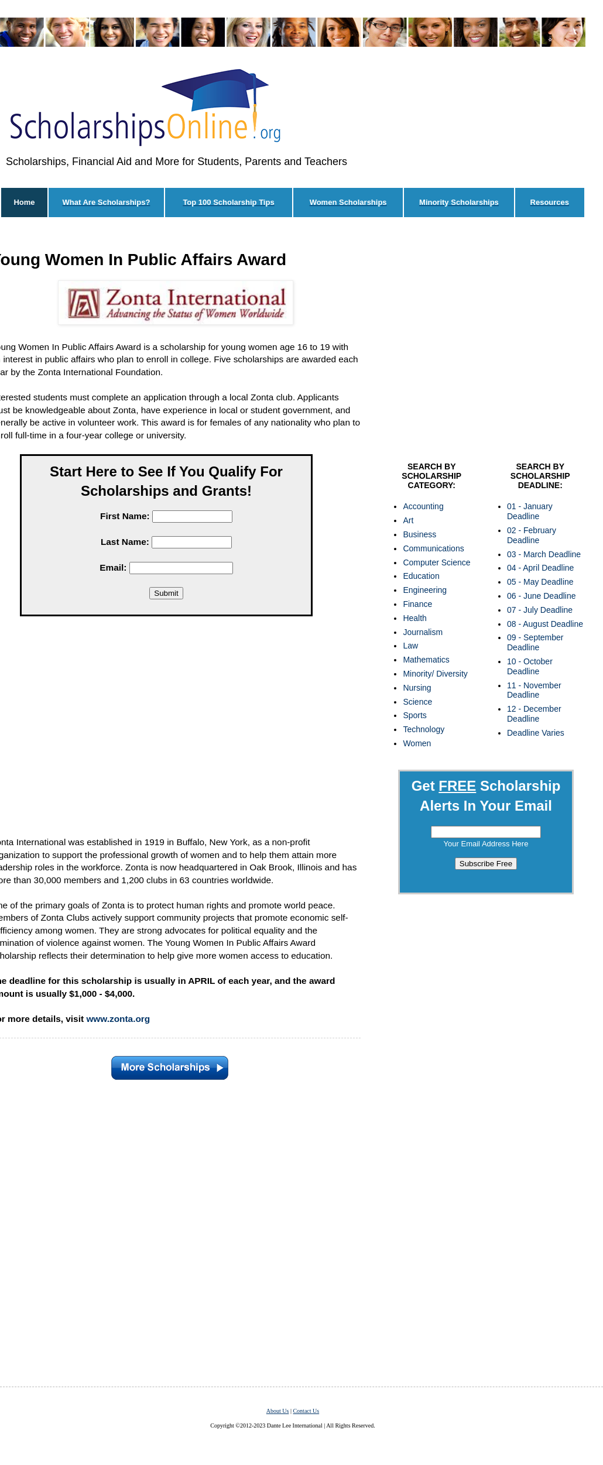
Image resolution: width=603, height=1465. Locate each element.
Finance (417, 604)
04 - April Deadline (540, 567)
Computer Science (436, 562)
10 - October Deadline (530, 666)
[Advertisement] (485, 342)
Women (417, 743)
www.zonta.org (118, 1019)
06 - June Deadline (541, 596)
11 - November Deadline (534, 690)
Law (410, 645)
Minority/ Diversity (435, 673)
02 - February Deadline (531, 535)
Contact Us (306, 1411)
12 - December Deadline (534, 713)
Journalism (423, 632)
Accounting (423, 506)
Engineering (425, 590)
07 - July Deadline (540, 610)
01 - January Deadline (530, 511)
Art (408, 520)
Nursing (417, 687)
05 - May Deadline (540, 581)
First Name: (125, 516)
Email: (113, 567)
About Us (277, 1411)
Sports (414, 715)
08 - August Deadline (545, 624)
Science (417, 701)
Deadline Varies (535, 732)
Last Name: (125, 542)
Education (421, 576)
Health (414, 618)
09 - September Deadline (535, 642)
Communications (433, 548)
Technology (423, 729)
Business (419, 534)
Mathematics (426, 659)
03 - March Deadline (544, 554)
